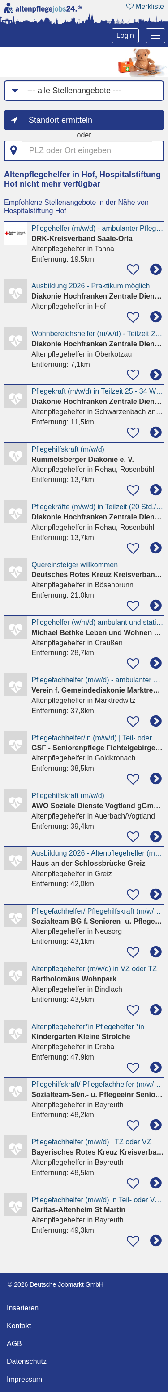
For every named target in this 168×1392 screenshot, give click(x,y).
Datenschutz (27, 1361)
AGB (14, 1343)
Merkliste (145, 6)
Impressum (24, 1379)
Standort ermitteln (60, 120)
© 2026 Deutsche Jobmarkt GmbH (55, 1284)
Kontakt (19, 1326)
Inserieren (23, 1308)
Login (125, 35)
